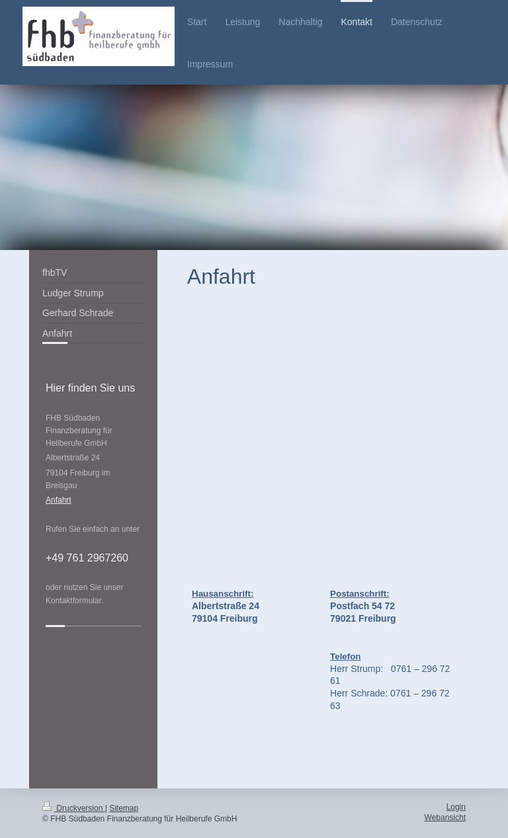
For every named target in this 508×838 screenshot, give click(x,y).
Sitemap (123, 808)
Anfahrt (58, 500)
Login (456, 807)
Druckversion (73, 808)
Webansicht (445, 817)
